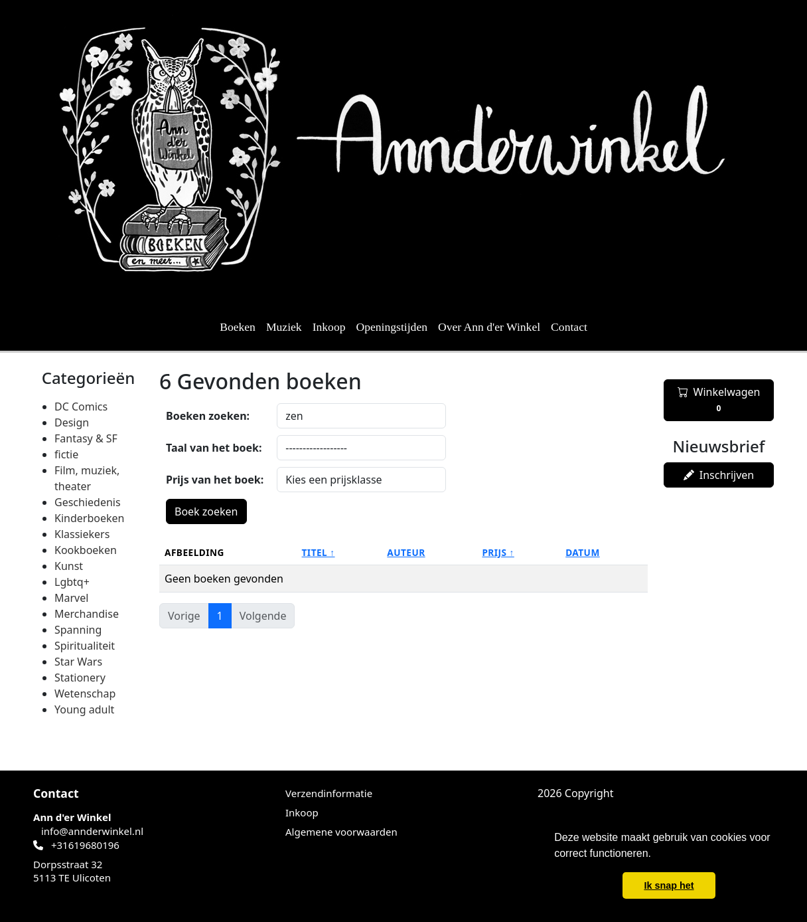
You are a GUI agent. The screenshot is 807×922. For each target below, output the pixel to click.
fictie (66, 454)
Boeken (238, 326)
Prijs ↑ (498, 552)
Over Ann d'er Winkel (489, 326)
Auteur (406, 552)
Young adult (84, 709)
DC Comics (81, 406)
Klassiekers (82, 534)
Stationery (80, 677)
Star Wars (78, 661)
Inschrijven (719, 475)
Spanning (78, 629)
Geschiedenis (87, 502)
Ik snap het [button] (669, 885)
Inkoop (329, 326)
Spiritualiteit (84, 645)
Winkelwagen (719, 400)
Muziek (284, 326)
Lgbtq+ (72, 582)
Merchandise (86, 613)
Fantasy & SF (85, 438)
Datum (582, 552)
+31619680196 (85, 845)
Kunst (68, 566)
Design (71, 422)
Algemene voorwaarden (341, 831)
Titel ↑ (318, 552)
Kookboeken (85, 550)
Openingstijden (392, 326)
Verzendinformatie (328, 793)
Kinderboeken (89, 518)
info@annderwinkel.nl (92, 831)
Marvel (71, 598)
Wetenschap (84, 693)
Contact (569, 326)
